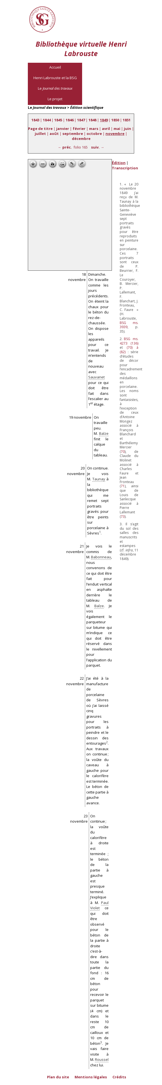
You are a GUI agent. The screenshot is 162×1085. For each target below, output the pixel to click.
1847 (81, 119)
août (54, 133)
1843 (35, 119)
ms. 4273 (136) (129, 341)
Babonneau (101, 556)
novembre (114, 133)
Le (55, 88)
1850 (115, 119)
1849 (104, 119)
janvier (62, 128)
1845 (58, 119)
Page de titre (40, 128)
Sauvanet (96, 377)
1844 (47, 119)
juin (127, 128)
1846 (69, 119)
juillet (40, 133)
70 (123, 451)
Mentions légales (91, 1076)
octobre (94, 133)
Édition (119, 162)
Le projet (55, 98)
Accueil (55, 67)
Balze (104, 433)
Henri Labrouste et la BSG (55, 77)
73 (123, 516)
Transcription (125, 167)
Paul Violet (99, 905)
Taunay (98, 478)
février (79, 128)
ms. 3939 (129, 325)
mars (93, 128)
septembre (72, 133)
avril (106, 128)
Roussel (102, 1059)
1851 (127, 119)
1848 (92, 119)
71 (123, 486)
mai (117, 128)
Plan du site (58, 1076)
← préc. (65, 147)
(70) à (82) (129, 349)
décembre (81, 138)
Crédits (119, 1076)
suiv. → (97, 147)
